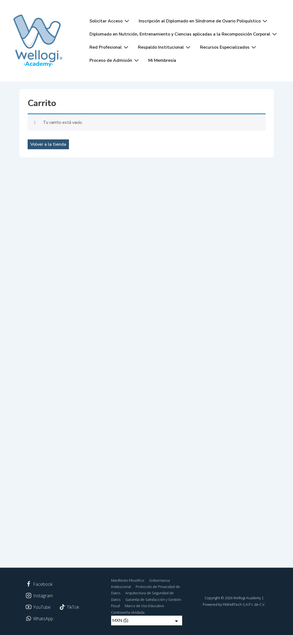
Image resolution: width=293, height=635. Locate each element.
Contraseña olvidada (127, 612)
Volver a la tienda (48, 144)
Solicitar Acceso (109, 21)
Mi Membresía (162, 60)
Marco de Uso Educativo (144, 605)
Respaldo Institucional (165, 47)
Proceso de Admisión (114, 60)
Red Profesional (109, 47)
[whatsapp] (40, 618)
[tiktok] (69, 607)
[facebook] (39, 584)
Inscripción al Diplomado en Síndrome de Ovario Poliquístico (204, 21)
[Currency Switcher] (146, 620)
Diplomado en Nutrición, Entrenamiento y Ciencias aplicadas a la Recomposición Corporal (183, 34)
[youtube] (38, 607)
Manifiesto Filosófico (127, 580)
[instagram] (39, 595)
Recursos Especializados (228, 47)
